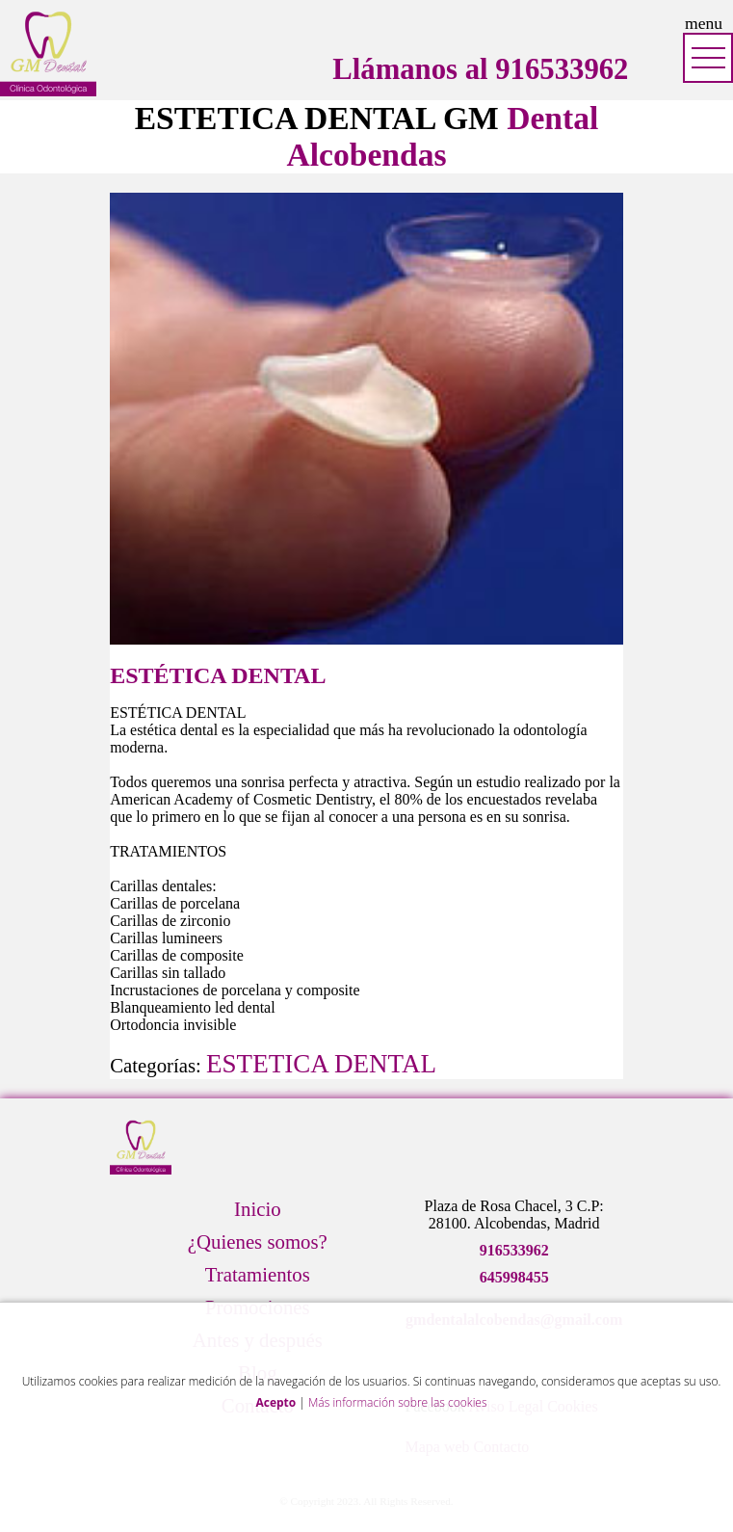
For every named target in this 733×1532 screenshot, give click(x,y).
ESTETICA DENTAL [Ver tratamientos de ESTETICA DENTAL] (321, 1063)
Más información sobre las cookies (397, 1402)
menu (703, 23)
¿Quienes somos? (257, 1241)
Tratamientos (257, 1274)
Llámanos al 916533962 (480, 69)
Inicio (257, 1209)
